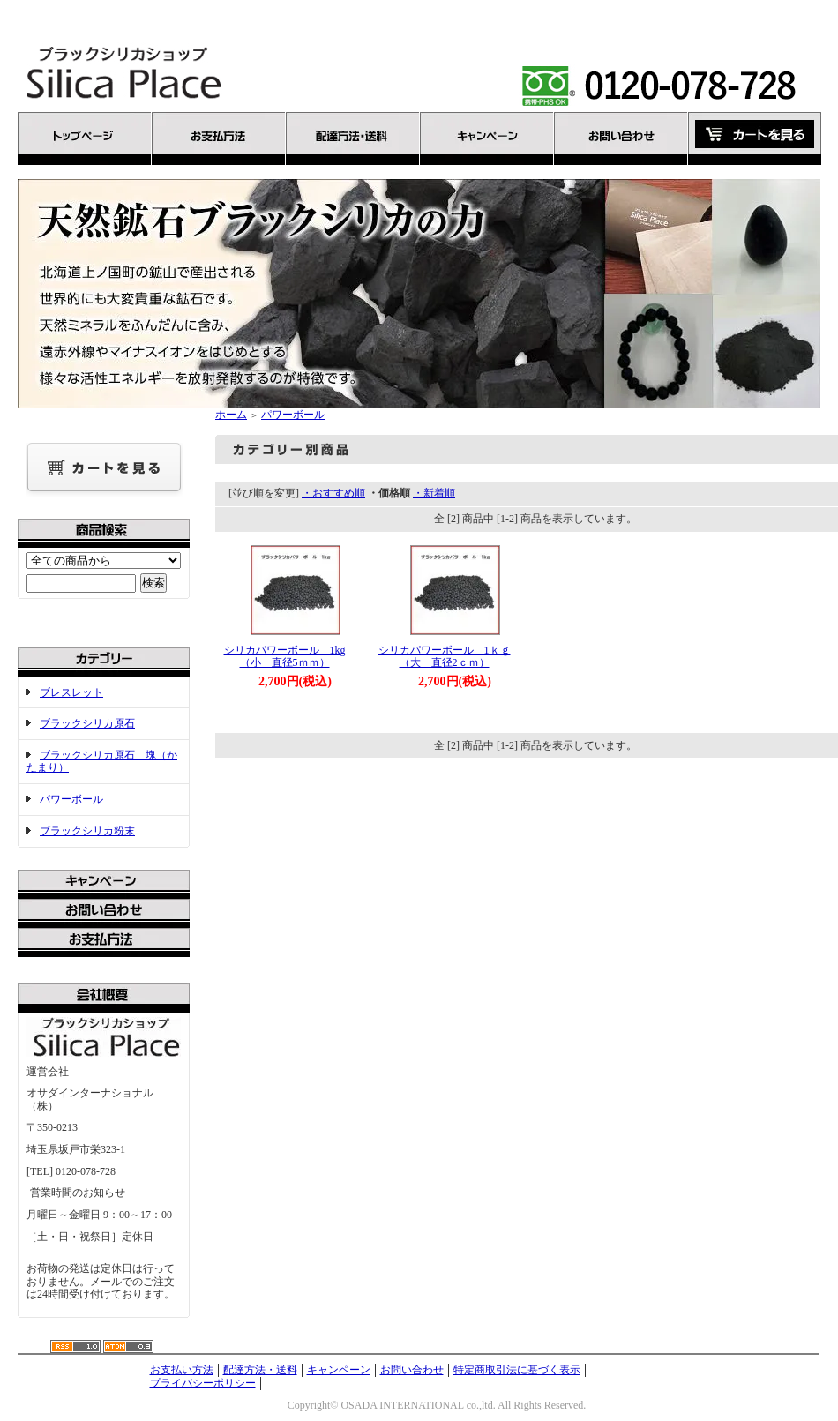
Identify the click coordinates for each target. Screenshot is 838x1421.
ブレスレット (71, 692)
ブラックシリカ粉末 (87, 831)
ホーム (231, 414)
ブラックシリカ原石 (87, 723)
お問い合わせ (412, 1370)
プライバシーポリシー (203, 1383)
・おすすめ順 (333, 493)
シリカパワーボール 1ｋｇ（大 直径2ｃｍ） (444, 656)
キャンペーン (338, 1370)
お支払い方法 (181, 1370)
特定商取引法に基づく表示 (516, 1370)
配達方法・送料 (260, 1370)
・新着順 (434, 493)
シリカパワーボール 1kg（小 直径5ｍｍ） (285, 656)
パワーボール (71, 799)
